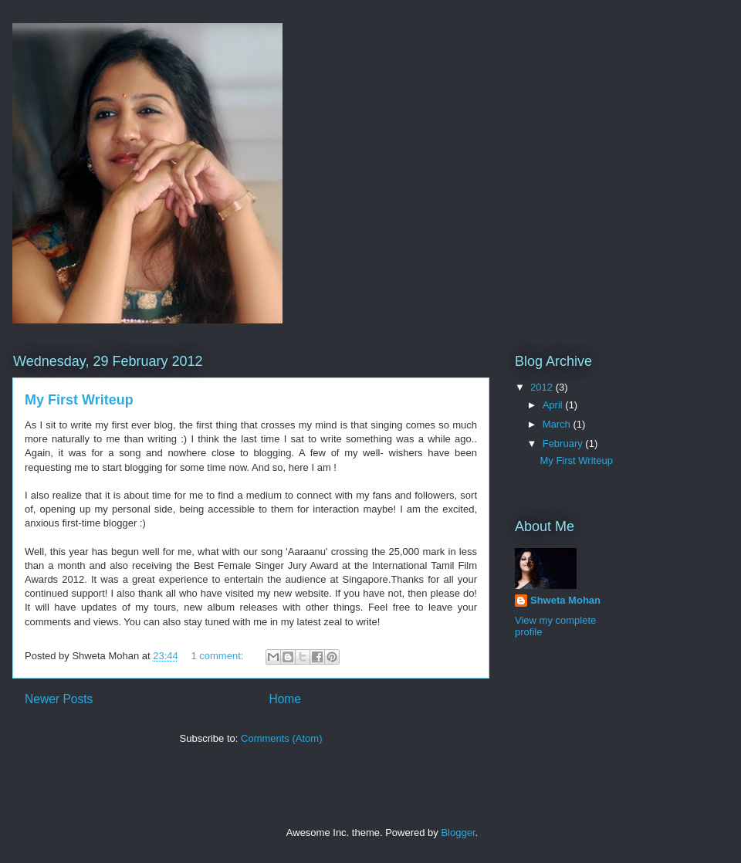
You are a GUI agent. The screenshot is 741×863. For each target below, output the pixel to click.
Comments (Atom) (281, 738)
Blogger (458, 832)
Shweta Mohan (565, 600)
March (558, 424)
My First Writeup (79, 400)
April (554, 405)
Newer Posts (59, 699)
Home (285, 699)
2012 (543, 387)
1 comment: (218, 656)
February (564, 443)
